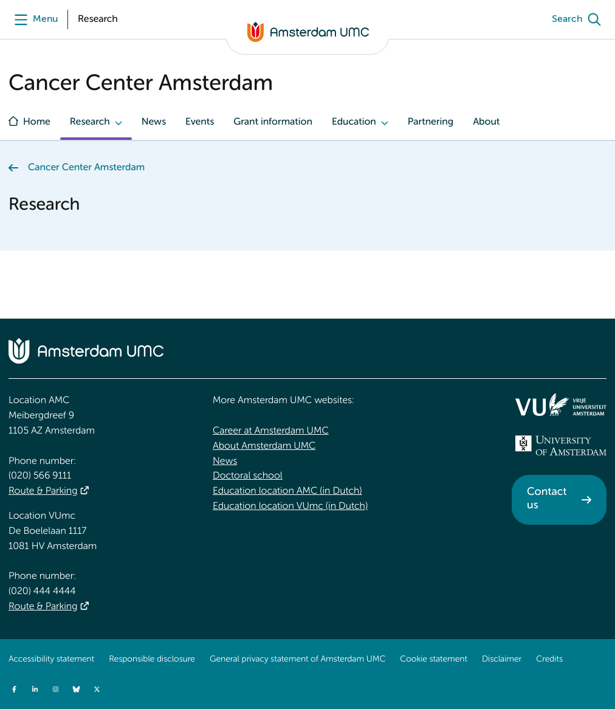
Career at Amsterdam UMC (271, 431)
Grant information (272, 122)
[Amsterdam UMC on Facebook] (14, 688)
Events (199, 122)
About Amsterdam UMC (264, 446)
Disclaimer (501, 659)
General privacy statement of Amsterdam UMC (297, 659)
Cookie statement (433, 659)
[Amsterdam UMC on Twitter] (96, 688)
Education (354, 122)
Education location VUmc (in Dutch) (290, 506)
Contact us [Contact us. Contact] (546, 499)
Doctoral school (248, 476)
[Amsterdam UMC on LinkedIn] (34, 688)
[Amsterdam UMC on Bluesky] (75, 688)
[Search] (579, 19)
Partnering (430, 122)
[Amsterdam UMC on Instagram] (55, 688)
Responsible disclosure (152, 659)
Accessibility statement (51, 659)
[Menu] (33, 19)
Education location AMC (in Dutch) (287, 491)
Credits (549, 659)
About (486, 122)
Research (90, 122)
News (154, 122)
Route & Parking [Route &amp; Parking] (43, 491)
